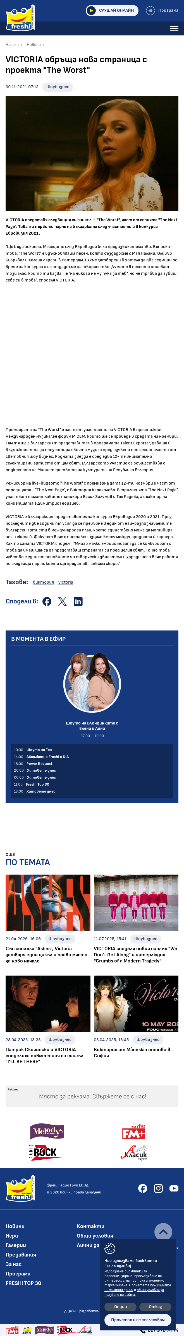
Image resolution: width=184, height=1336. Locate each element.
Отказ (155, 1306)
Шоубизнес (57, 87)
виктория (43, 582)
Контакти (90, 1226)
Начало (12, 44)
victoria (65, 582)
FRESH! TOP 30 (23, 1283)
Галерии (16, 1245)
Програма (162, 10)
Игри (12, 1236)
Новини (34, 44)
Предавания (21, 1254)
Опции (120, 1306)
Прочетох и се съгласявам (138, 1320)
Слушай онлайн (110, 10)
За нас (14, 1264)
